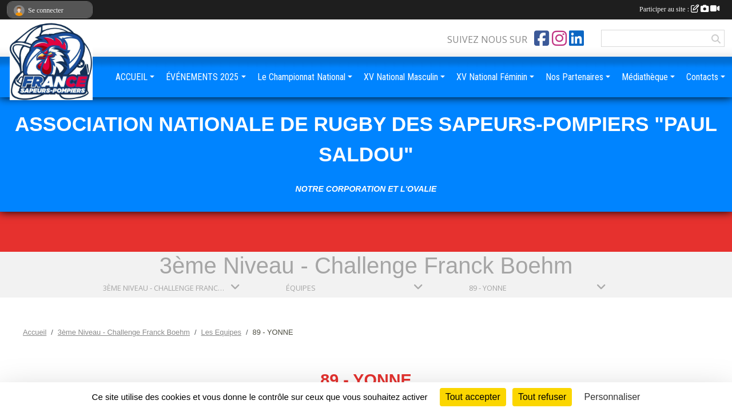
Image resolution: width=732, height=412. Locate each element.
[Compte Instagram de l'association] (559, 38)
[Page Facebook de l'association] (541, 38)
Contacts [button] (702, 77)
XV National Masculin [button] (401, 77)
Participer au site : (679, 9)
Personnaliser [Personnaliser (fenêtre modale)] (612, 397)
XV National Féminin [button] (491, 77)
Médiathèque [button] (645, 77)
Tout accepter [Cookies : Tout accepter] (472, 397)
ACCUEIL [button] (132, 77)
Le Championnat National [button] (301, 77)
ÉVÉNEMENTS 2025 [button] (202, 77)
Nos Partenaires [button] (574, 77)
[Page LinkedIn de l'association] (576, 38)
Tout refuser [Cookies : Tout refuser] (542, 397)
